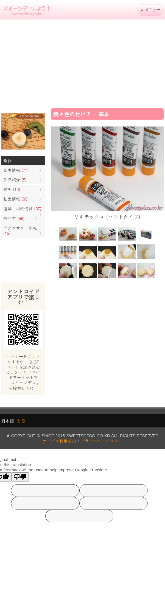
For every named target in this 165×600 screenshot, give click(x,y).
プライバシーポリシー (102, 441)
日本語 (7, 421)
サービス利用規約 (59, 441)
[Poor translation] (20, 476)
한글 (21, 421)
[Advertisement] (82, 63)
